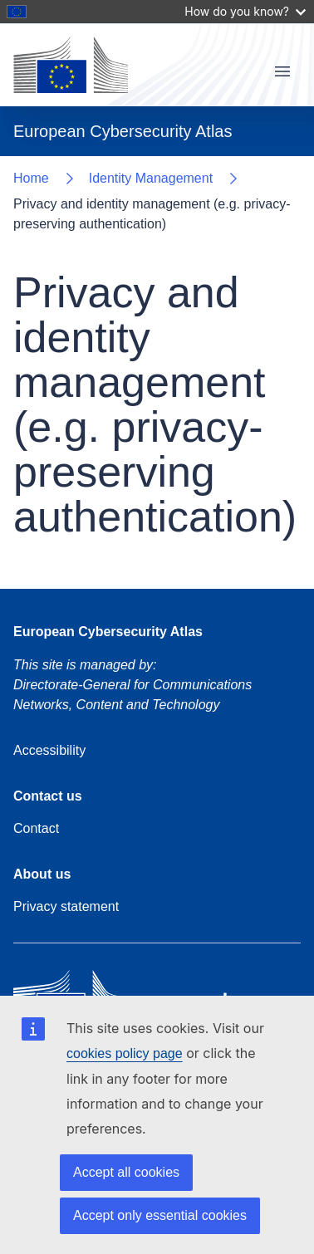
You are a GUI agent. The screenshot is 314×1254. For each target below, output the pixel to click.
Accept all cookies (126, 1172)
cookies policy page (124, 1053)
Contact (36, 828)
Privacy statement (66, 906)
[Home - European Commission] (70, 65)
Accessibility (49, 750)
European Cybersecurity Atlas (108, 632)
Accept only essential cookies (160, 1215)
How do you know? (245, 11)
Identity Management (151, 178)
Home (31, 178)
